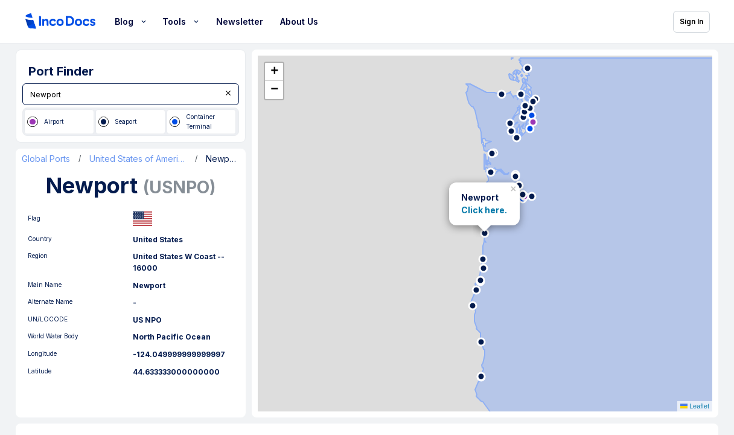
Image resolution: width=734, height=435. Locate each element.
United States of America (138, 159)
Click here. (484, 210)
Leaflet (694, 406)
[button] (514, 186)
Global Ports (46, 159)
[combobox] (130, 94)
